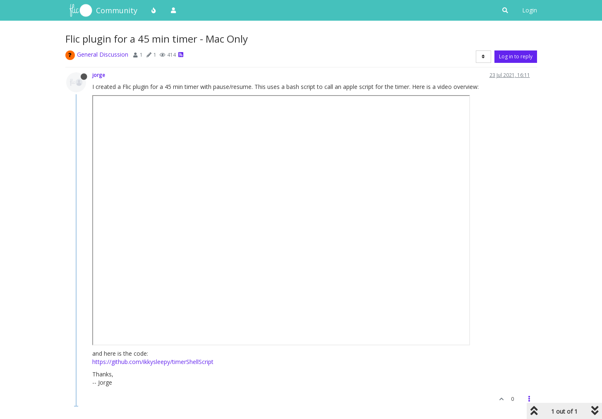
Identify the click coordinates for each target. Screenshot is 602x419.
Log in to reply (515, 56)
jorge (98, 75)
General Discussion (102, 54)
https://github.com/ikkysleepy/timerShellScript (152, 362)
